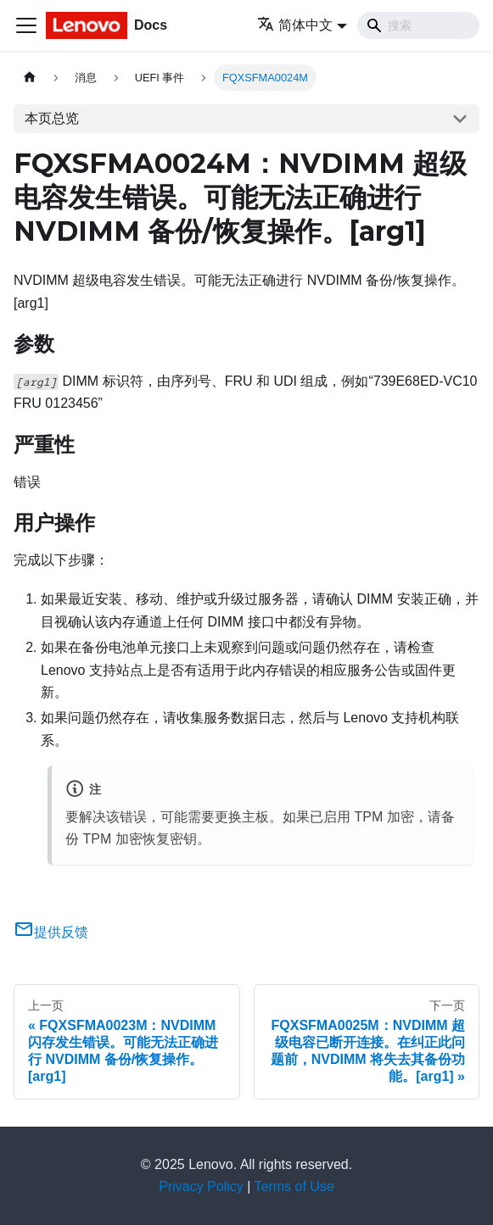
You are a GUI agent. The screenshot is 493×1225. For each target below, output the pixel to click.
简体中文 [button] (295, 25)
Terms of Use (294, 1186)
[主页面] (30, 77)
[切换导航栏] (26, 25)
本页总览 (52, 118)
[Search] (418, 25)
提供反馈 (51, 932)
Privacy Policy (201, 1186)
